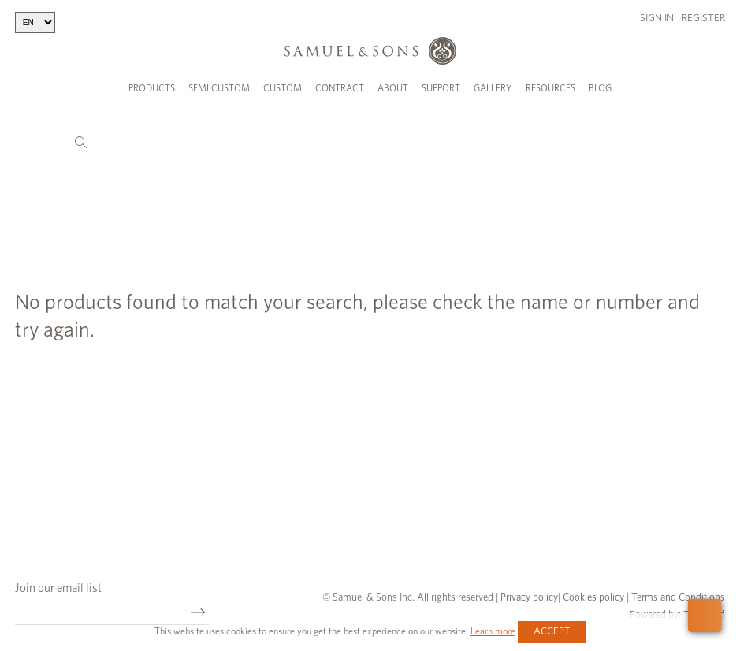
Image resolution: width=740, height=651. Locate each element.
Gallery (493, 88)
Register (703, 18)
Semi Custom (219, 88)
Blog (600, 88)
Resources (550, 88)
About (392, 88)
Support (441, 88)
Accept (552, 632)
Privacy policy (529, 593)
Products (151, 88)
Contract (339, 88)
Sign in (657, 18)
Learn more (492, 631)
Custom (282, 88)
